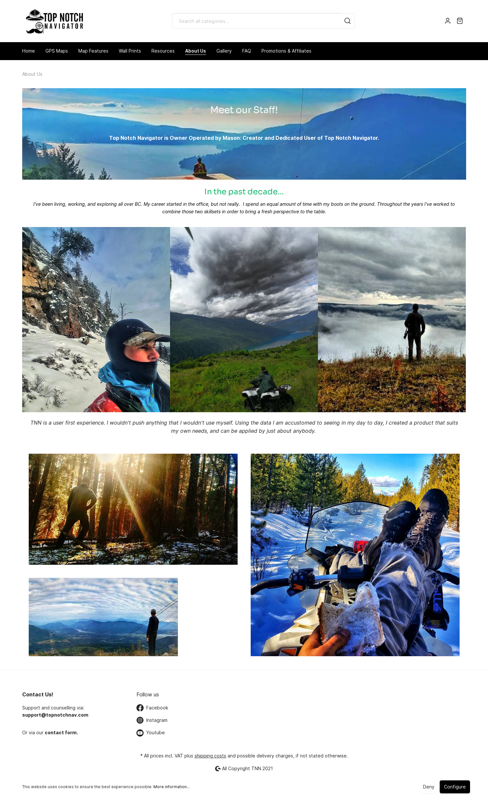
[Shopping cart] (460, 20)
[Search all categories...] (256, 21)
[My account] (448, 20)
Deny (428, 786)
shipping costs (210, 755)
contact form (61, 732)
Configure (455, 786)
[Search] (347, 21)
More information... (171, 786)
